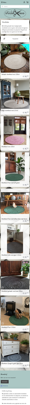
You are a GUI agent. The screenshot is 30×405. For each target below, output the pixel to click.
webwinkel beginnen (20, 399)
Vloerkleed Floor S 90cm (8, 327)
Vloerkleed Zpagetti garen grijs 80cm (12, 363)
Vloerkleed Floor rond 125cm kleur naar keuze (14, 219)
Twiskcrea (4, 386)
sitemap (13, 399)
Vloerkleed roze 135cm (8, 146)
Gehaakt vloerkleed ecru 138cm (11, 74)
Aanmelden (4, 382)
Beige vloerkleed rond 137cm (10, 110)
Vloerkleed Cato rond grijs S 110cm (11, 255)
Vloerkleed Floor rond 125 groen (11, 182)
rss (15, 399)
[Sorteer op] (15, 38)
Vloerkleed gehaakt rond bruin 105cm (12, 291)
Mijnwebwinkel (15, 402)
